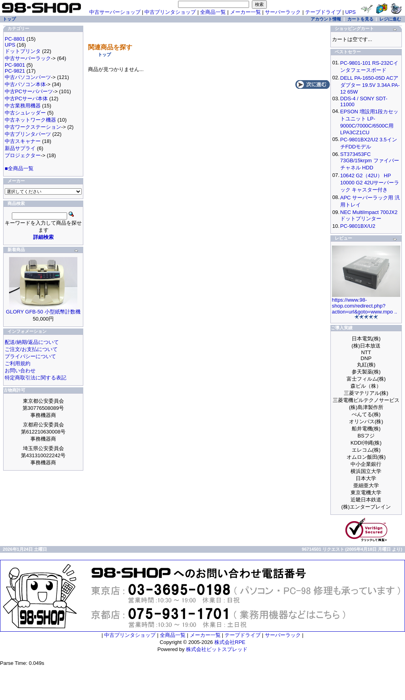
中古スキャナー (23, 141)
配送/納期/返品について (32, 342)
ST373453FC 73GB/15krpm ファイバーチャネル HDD (369, 161)
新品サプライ (20, 148)
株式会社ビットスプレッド (217, 649)
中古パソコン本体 (25, 84)
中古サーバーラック (28, 58)
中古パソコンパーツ (28, 77)
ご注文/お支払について (31, 349)
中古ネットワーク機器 (30, 120)
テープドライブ (323, 12)
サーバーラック (283, 12)
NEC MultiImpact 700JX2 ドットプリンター (369, 215)
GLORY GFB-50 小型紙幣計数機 (43, 312)
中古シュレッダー (25, 113)
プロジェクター (23, 155)
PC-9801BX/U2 (357, 226)
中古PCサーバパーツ (29, 91)
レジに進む (390, 19)
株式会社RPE (230, 642)
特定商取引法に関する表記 (35, 378)
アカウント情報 (326, 19)
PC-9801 (15, 65)
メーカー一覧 (245, 12)
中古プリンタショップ (170, 12)
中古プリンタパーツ (28, 134)
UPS (350, 12)
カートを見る (360, 19)
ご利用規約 (17, 363)
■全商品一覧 (19, 168)
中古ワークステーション (33, 127)
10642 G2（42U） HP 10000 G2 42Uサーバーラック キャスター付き (369, 183)
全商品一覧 (213, 12)
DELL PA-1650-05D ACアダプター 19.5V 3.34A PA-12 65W (370, 85)
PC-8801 (15, 39)
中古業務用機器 (23, 106)
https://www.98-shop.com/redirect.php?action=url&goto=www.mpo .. (364, 306)
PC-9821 (15, 71)
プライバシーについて (30, 356)
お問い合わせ (20, 370)
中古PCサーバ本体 (26, 98)
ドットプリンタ (23, 51)
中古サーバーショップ (115, 12)
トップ (104, 54)
